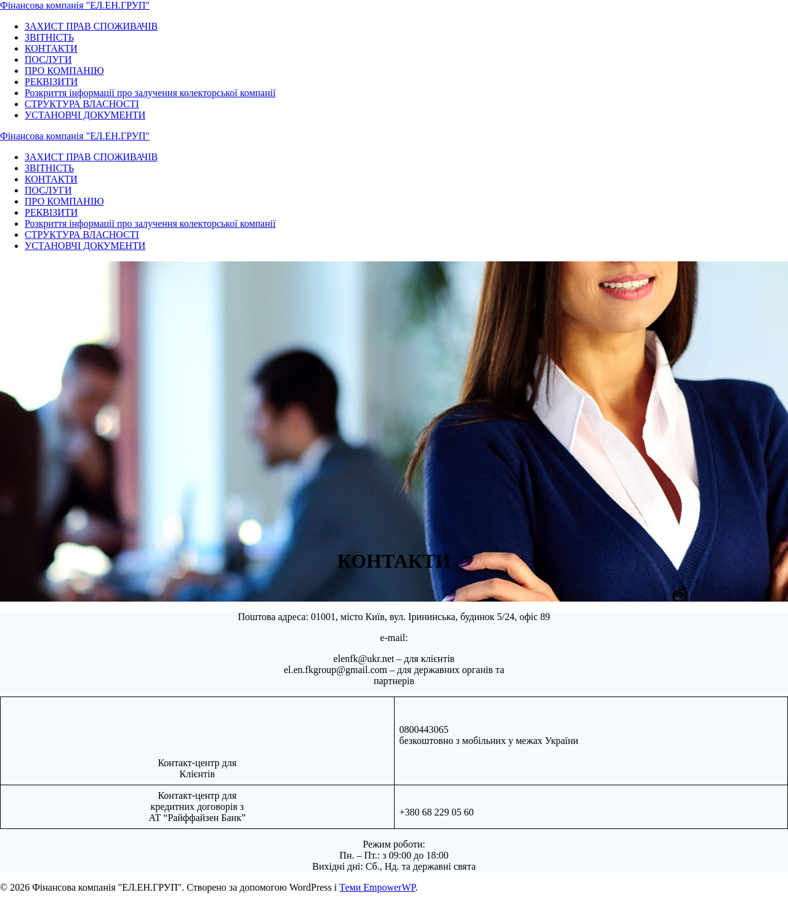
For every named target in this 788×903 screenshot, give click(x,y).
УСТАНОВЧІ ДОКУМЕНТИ (85, 115)
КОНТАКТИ (51, 48)
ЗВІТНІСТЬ (49, 37)
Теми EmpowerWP (377, 887)
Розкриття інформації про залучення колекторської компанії (150, 93)
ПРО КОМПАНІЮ (64, 70)
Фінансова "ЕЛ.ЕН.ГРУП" (75, 5)
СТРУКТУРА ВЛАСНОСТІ (82, 104)
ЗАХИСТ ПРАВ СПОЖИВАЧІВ (91, 26)
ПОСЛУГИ (48, 59)
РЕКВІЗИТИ (51, 81)
